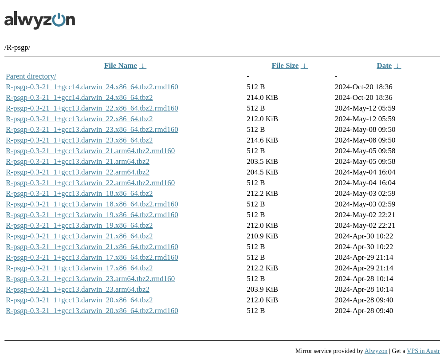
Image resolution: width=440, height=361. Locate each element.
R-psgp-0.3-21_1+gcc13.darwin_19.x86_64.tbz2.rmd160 (92, 214)
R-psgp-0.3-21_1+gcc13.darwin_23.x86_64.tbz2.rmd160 (92, 129)
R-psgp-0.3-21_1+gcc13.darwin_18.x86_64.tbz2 (79, 193)
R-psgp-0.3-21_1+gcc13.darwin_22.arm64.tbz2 (77, 172)
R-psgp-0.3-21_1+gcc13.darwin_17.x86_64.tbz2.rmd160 (92, 257)
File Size (285, 65)
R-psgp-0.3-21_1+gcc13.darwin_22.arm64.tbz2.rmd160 (90, 183)
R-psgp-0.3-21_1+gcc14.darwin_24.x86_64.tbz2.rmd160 (92, 87)
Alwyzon (376, 350)
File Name (120, 65)
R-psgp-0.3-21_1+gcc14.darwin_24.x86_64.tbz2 (79, 97)
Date (384, 65)
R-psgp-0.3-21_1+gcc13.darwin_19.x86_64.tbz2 (79, 225)
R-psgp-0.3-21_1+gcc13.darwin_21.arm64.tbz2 (77, 161)
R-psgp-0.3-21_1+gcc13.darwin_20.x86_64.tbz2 (79, 300)
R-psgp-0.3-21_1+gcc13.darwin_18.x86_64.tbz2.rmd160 (92, 204)
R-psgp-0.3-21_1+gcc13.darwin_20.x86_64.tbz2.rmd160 (92, 310)
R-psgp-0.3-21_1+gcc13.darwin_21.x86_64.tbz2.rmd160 (92, 246)
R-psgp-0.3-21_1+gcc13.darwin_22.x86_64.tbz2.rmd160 (92, 108)
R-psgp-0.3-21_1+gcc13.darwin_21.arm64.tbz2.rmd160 (90, 151)
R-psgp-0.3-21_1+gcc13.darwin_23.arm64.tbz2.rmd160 (90, 278)
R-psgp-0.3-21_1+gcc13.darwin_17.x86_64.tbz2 (79, 268)
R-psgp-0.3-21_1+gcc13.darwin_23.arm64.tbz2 (77, 289)
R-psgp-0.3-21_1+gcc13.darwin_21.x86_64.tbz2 (79, 236)
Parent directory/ (31, 76)
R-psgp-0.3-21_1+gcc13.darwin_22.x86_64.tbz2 (79, 119)
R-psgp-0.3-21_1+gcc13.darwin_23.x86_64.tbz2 (79, 140)
